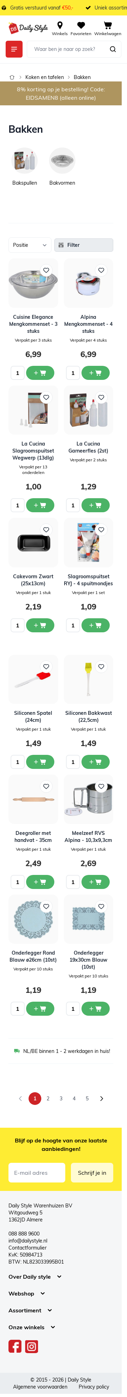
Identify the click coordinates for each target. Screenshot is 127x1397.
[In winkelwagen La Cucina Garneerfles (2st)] (95, 505)
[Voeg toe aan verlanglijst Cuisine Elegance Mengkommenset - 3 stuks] (46, 270)
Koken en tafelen (44, 77)
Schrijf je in (92, 1172)
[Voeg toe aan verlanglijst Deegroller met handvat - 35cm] (46, 786)
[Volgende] (101, 1098)
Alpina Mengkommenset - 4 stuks (88, 324)
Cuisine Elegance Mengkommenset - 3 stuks (33, 324)
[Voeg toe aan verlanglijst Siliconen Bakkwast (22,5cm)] (101, 666)
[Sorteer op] (30, 245)
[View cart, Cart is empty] (107, 28)
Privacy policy (94, 1387)
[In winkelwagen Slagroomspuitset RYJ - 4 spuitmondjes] (95, 625)
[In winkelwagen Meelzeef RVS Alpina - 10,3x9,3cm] (95, 882)
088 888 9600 (24, 1234)
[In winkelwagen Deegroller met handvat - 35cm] (40, 882)
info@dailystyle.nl (27, 1241)
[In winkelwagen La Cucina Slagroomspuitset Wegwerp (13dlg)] (40, 505)
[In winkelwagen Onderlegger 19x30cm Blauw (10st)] (95, 1009)
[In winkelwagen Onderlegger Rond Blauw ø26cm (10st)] (40, 1009)
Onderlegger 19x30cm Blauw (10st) (88, 960)
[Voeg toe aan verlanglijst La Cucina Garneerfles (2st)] (101, 397)
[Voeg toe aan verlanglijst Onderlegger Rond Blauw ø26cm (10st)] (46, 906)
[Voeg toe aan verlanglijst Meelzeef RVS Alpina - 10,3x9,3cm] (101, 786)
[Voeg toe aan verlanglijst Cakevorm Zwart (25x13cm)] (46, 529)
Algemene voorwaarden (40, 1387)
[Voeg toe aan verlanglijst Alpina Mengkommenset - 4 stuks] (101, 270)
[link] (20, 1098)
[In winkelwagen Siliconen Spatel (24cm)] (40, 762)
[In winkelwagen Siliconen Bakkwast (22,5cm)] (95, 762)
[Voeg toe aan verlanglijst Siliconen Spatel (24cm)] (46, 666)
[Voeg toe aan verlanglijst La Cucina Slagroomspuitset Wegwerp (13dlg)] (46, 397)
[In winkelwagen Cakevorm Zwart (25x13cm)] (40, 625)
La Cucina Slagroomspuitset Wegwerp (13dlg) (33, 451)
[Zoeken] (113, 49)
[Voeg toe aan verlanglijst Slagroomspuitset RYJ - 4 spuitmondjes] (101, 529)
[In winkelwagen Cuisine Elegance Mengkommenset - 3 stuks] (40, 373)
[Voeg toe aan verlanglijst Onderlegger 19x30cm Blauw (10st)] (101, 906)
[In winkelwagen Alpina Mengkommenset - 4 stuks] (95, 373)
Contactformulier (27, 1248)
